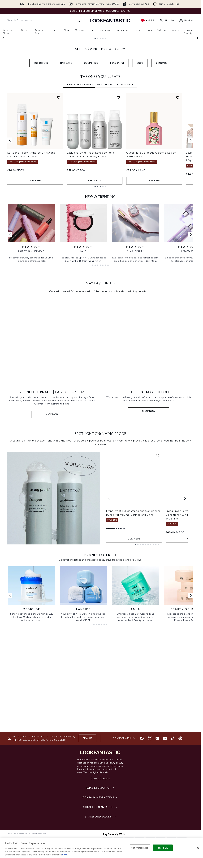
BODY (140, 125)
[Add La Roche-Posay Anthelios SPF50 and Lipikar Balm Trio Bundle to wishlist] (59, 160)
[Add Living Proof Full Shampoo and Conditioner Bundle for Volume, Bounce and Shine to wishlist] (157, 512)
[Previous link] (9, 297)
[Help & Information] (100, 788)
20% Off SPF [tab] (105, 147)
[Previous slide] (3, 69)
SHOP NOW (21, 81)
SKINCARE (161, 125)
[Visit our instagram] (157, 738)
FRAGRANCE (117, 125)
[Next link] (190, 297)
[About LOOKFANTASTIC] (100, 807)
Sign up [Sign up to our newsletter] (87, 738)
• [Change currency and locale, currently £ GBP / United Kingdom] (147, 20)
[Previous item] (9, 202)
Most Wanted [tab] (126, 147)
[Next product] (185, 555)
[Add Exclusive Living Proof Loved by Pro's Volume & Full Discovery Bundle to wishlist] (118, 160)
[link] (166, 20)
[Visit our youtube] (165, 738)
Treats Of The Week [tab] (79, 147)
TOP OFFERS (41, 125)
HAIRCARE (66, 125)
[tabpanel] (100, 202)
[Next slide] (197, 69)
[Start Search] (78, 20)
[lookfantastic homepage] (110, 20)
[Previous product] (108, 555)
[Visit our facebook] (142, 738)
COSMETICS (91, 125)
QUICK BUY (35, 243)
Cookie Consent (100, 778)
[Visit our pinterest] (180, 738)
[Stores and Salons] (100, 816)
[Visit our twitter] (149, 738)
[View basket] (186, 20)
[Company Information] (100, 797)
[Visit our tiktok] (173, 738)
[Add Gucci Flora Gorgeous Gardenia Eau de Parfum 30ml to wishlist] (178, 160)
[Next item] (190, 202)
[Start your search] (43, 20)
